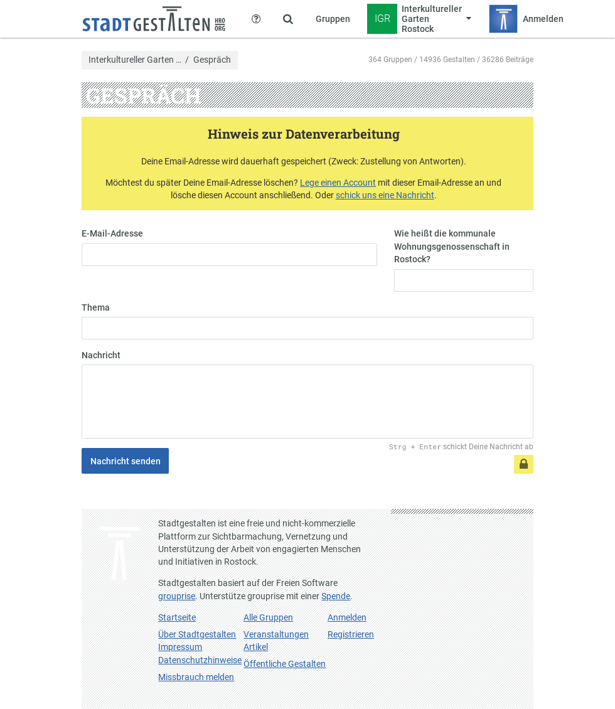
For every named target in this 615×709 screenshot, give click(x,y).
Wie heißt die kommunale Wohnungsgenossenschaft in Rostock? (452, 246)
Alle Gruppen (268, 617)
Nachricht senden (125, 461)
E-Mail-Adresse (112, 233)
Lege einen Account (338, 183)
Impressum (180, 647)
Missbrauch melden (196, 677)
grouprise (176, 596)
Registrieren (351, 634)
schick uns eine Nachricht (385, 195)
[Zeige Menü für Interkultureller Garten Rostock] (419, 19)
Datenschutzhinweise (200, 660)
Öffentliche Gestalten (284, 664)
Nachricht (101, 355)
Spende (335, 596)
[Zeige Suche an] (288, 19)
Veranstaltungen (276, 634)
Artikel (255, 647)
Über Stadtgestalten (197, 634)
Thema (96, 307)
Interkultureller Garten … (134, 60)
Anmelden (347, 617)
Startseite (177, 617)
